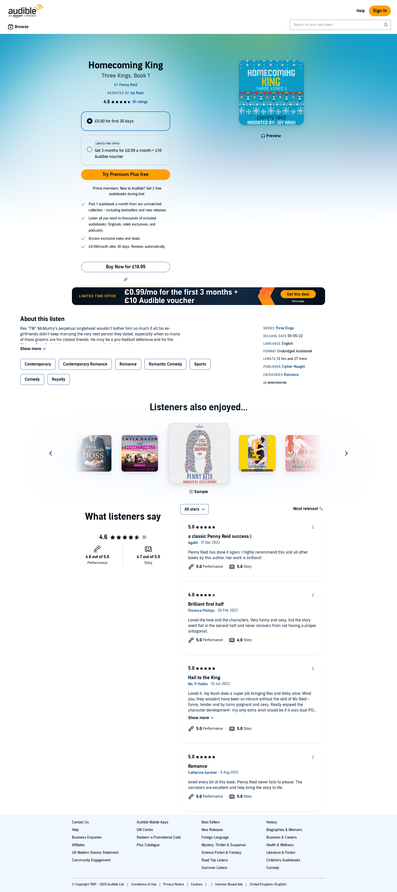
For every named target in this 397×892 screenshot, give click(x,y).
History (271, 822)
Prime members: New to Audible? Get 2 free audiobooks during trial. (127, 191)
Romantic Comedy (165, 367)
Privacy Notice (174, 884)
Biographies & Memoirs (284, 830)
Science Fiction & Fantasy (221, 852)
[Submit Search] (386, 25)
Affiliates (78, 845)
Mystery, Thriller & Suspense (224, 845)
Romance (128, 367)
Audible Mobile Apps (152, 822)
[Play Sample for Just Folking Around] (198, 494)
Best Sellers (211, 822)
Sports (200, 367)
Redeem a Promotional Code (159, 837)
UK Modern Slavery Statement (95, 852)
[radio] (125, 121)
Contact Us (80, 822)
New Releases (212, 830)
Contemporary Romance (85, 367)
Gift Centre (145, 830)
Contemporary (38, 367)
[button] (126, 279)
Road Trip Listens (215, 860)
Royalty (58, 381)
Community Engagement (91, 860)
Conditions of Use (144, 884)
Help (360, 10)
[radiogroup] (125, 138)
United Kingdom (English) (268, 884)
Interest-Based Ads (229, 884)
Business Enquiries (87, 837)
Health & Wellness (280, 845)
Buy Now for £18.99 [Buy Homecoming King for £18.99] (125, 267)
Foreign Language (215, 837)
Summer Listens (214, 868)
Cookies (197, 884)
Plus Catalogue (148, 845)
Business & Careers (281, 837)
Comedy (32, 381)
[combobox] (340, 25)
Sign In (380, 10)
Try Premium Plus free (126, 174)
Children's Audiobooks (283, 860)
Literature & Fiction (280, 852)
